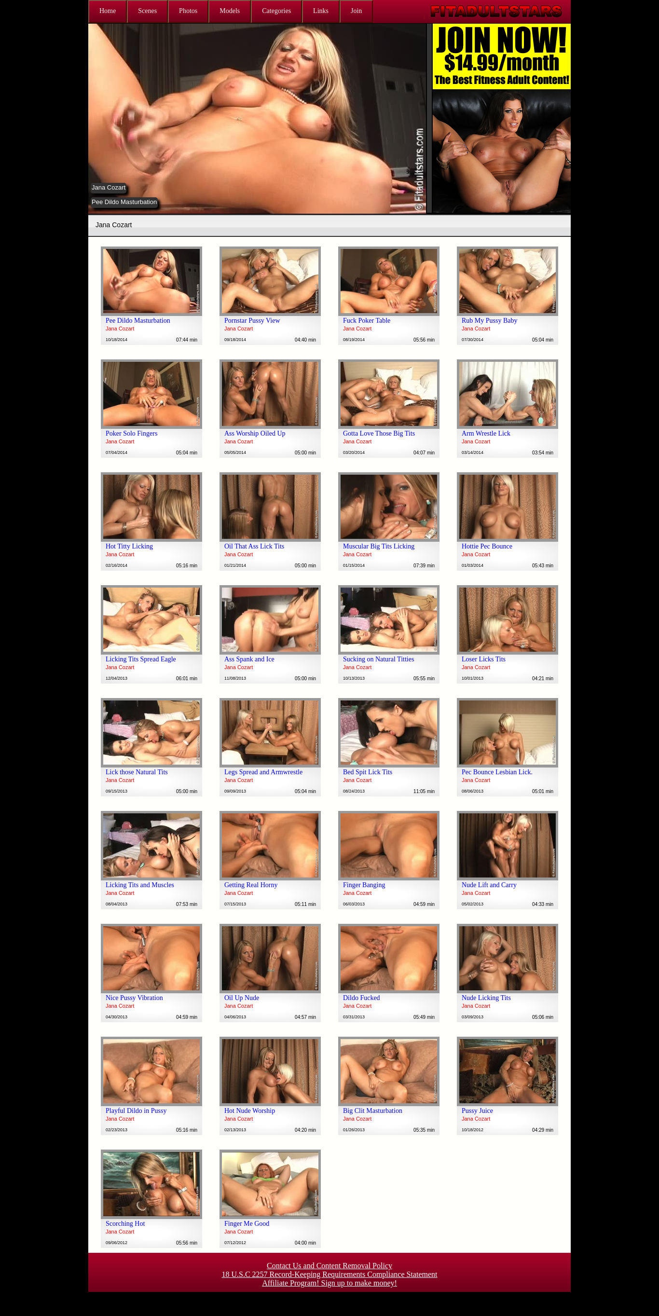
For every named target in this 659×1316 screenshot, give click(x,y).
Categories (276, 10)
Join (356, 10)
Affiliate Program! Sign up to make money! (329, 1283)
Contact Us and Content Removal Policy (329, 1265)
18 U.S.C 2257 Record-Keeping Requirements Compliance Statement (329, 1274)
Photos (188, 10)
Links (321, 10)
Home (107, 10)
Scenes (147, 10)
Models (230, 10)
